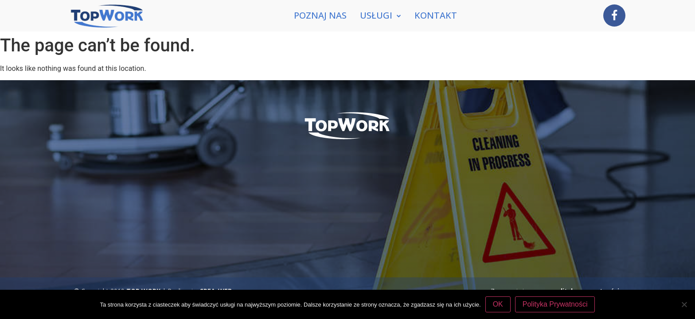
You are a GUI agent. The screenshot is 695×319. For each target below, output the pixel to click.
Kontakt (435, 15)
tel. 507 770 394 (403, 231)
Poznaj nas (320, 15)
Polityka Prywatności (555, 304)
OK (498, 304)
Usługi (380, 15)
